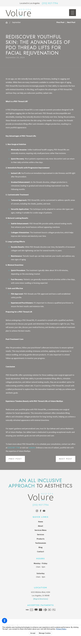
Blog (40, 547)
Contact (40, 551)
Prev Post (15, 458)
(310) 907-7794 (50, 3)
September (16, 22)
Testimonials (40, 543)
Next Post (65, 458)
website (32, 447)
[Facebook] (40, 511)
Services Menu (40, 530)
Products (40, 539)
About (40, 526)
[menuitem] (40, 522)
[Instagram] (37, 511)
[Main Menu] (72, 12)
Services (40, 534)
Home (40, 521)
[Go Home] (7, 22)
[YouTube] (44, 511)
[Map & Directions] (40, 599)
